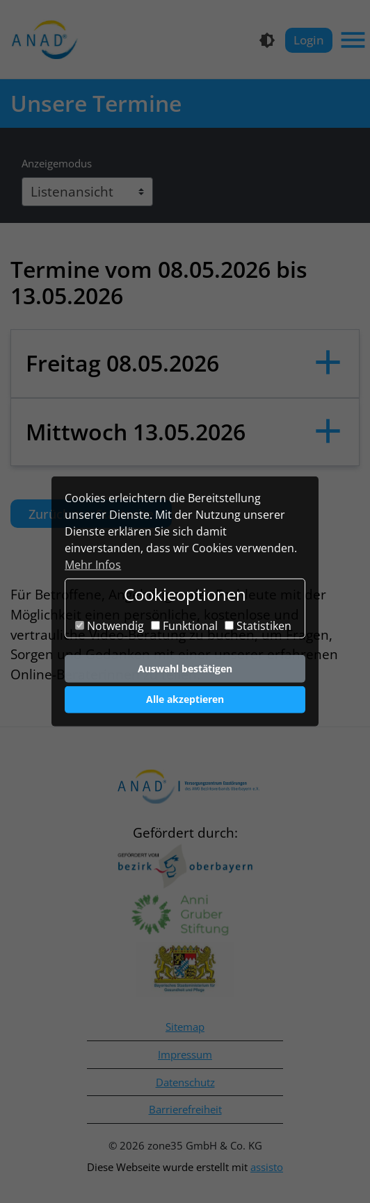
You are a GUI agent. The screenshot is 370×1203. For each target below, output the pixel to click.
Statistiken (258, 625)
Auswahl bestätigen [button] (185, 668)
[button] (185, 363)
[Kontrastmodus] (267, 40)
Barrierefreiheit (185, 1109)
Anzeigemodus (57, 163)
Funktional (184, 625)
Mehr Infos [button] (93, 564)
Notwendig (109, 625)
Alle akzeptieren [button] (185, 699)
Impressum (185, 1054)
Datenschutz (185, 1082)
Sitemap (185, 1027)
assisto (266, 1167)
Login (308, 40)
